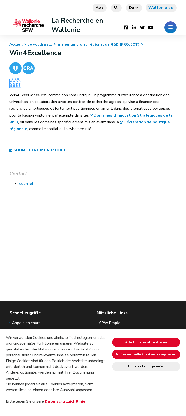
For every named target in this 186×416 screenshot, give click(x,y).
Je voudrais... (40, 44)
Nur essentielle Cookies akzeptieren (146, 354)
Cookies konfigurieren (146, 366)
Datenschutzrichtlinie (65, 401)
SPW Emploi (110, 323)
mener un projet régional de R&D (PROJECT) (98, 44)
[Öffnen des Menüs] (170, 27)
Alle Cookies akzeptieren (146, 342)
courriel (26, 183)
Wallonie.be (161, 7)
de (134, 7)
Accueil (16, 44)
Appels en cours (26, 323)
